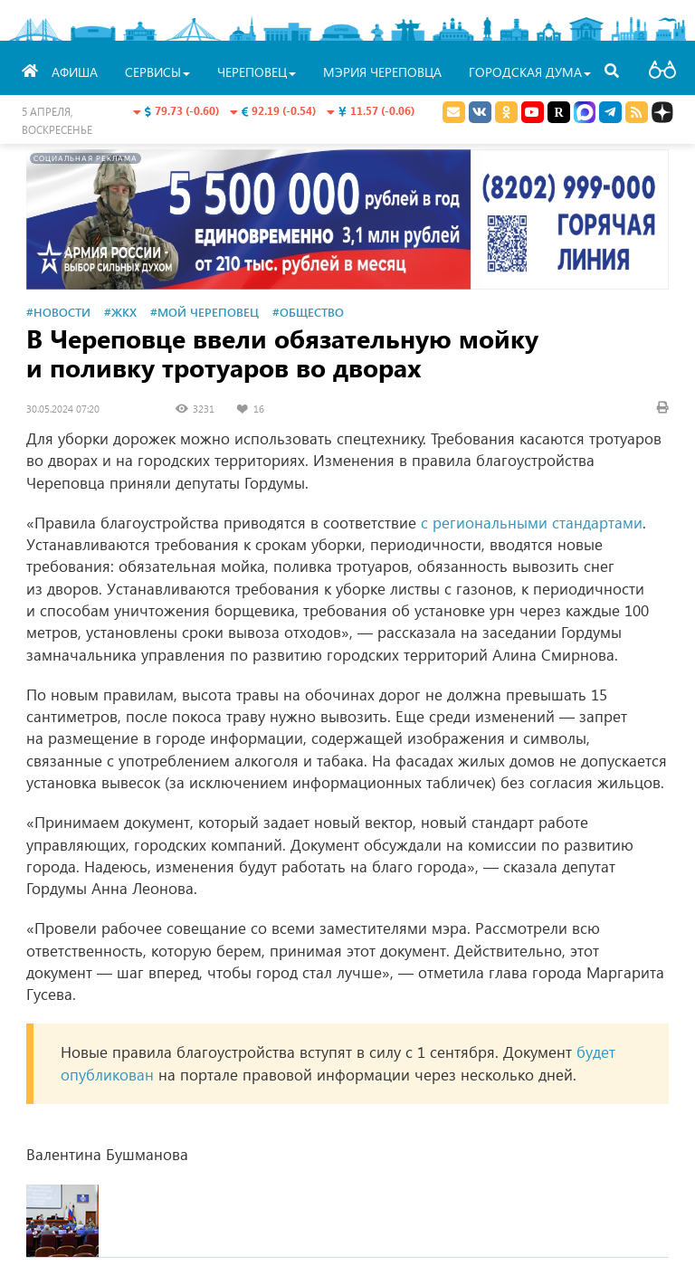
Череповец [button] (256, 72)
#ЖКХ (120, 311)
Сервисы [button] (157, 72)
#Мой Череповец (204, 311)
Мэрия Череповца (382, 72)
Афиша (75, 72)
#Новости (58, 311)
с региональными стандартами (532, 522)
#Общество (308, 311)
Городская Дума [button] (530, 72)
